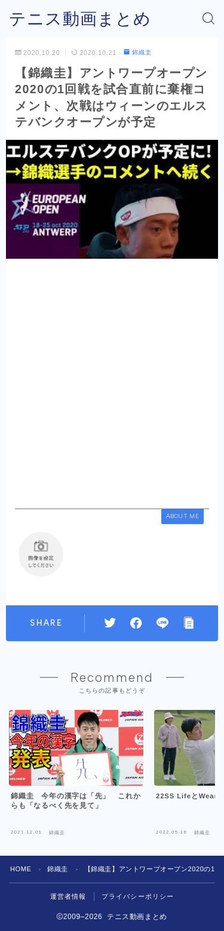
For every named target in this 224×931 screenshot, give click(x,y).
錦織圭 (138, 52)
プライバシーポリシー (138, 896)
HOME (20, 868)
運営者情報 (68, 896)
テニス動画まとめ (80, 19)
